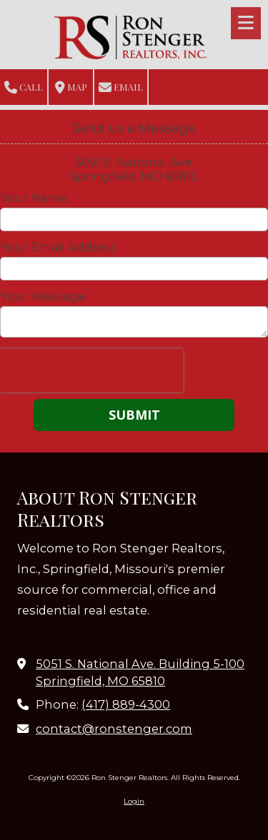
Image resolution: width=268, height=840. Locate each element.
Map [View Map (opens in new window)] (71, 87)
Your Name (33, 198)
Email (121, 87)
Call (23, 87)
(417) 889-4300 (125, 704)
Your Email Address (58, 247)
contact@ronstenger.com (114, 729)
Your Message (43, 296)
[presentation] (91, 370)
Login (134, 801)
